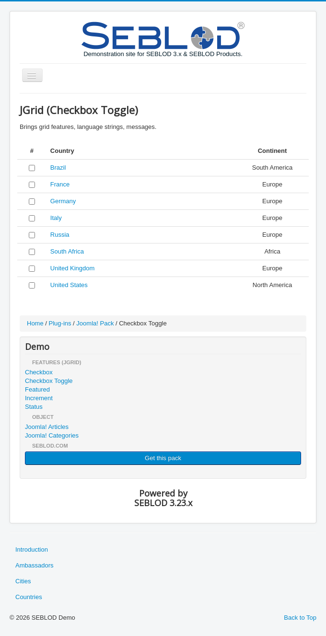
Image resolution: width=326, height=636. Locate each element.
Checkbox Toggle (49, 380)
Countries (28, 597)
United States (69, 285)
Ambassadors (34, 565)
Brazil (58, 167)
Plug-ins (60, 323)
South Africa (67, 251)
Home (35, 323)
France (60, 184)
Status (34, 406)
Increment (39, 398)
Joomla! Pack (95, 323)
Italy (56, 217)
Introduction (31, 549)
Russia (60, 234)
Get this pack (163, 458)
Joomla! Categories (52, 435)
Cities (23, 581)
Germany (63, 201)
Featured (37, 389)
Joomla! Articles (47, 426)
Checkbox (39, 372)
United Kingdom (72, 268)
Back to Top (300, 617)
